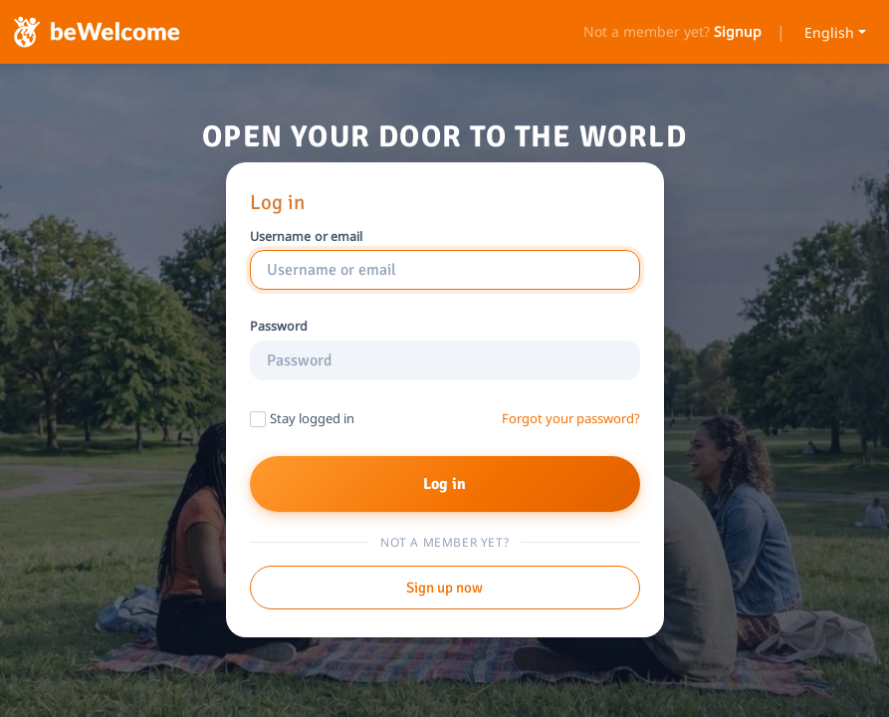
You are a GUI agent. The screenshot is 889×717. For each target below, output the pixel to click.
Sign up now (444, 588)
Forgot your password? (571, 418)
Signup (738, 32)
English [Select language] (829, 32)
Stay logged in (312, 418)
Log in (445, 484)
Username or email (306, 237)
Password (279, 327)
